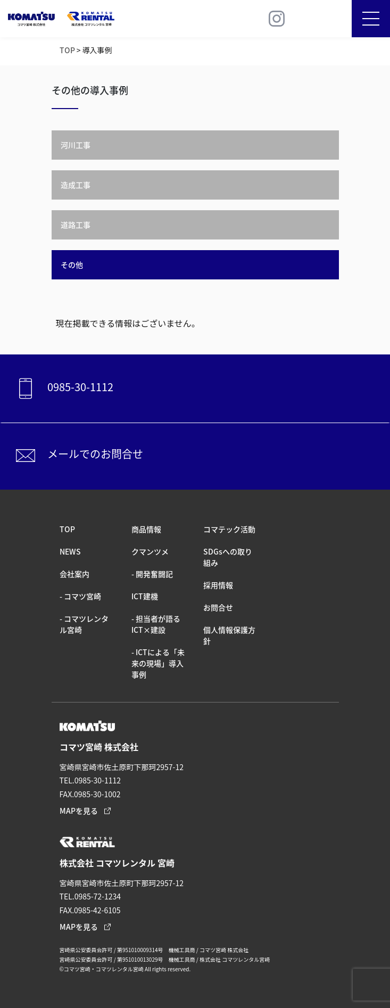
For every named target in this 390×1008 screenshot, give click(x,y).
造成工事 (75, 184)
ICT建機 (144, 596)
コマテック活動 (229, 529)
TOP (67, 50)
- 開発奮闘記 (152, 573)
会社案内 (74, 573)
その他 (72, 264)
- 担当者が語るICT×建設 (155, 624)
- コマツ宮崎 (80, 596)
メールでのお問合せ (77, 455)
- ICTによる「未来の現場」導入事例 (158, 663)
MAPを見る (79, 810)
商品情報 (146, 529)
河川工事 (75, 144)
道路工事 (75, 224)
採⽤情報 (218, 585)
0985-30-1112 (62, 388)
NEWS (70, 551)
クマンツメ (150, 551)
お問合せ (218, 607)
